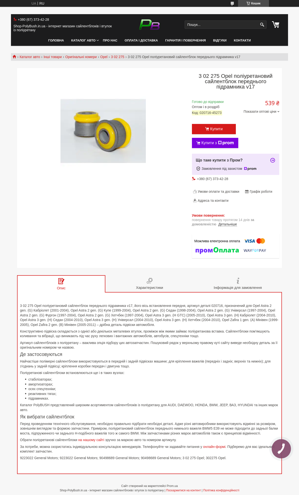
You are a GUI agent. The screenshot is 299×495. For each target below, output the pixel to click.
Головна (56, 40)
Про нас (110, 40)
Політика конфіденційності (221, 490)
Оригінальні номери (81, 57)
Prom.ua (172, 486)
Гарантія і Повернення (185, 40)
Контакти (242, 40)
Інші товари (53, 57)
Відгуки (220, 40)
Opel (104, 57)
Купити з (217, 143)
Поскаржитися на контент (183, 490)
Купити (216, 129)
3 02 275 (117, 57)
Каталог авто (83, 40)
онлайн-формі (214, 447)
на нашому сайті (91, 440)
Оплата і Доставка (141, 40)
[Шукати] (262, 25)
